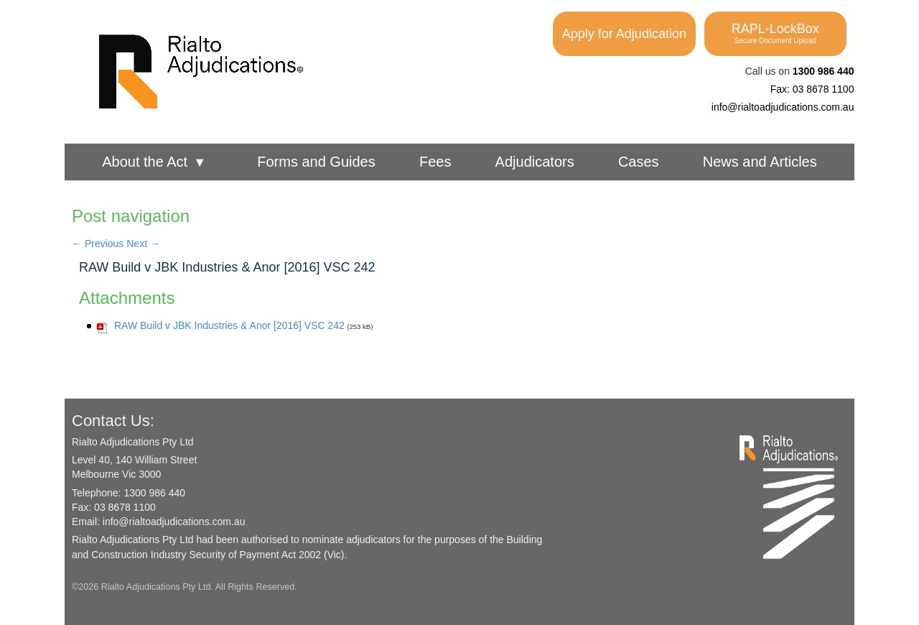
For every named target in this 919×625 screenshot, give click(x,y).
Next (143, 243)
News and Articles (760, 162)
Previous (97, 243)
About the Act (154, 162)
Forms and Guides (316, 162)
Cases (638, 162)
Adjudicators (534, 162)
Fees (435, 162)
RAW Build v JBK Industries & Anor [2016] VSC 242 (227, 267)
